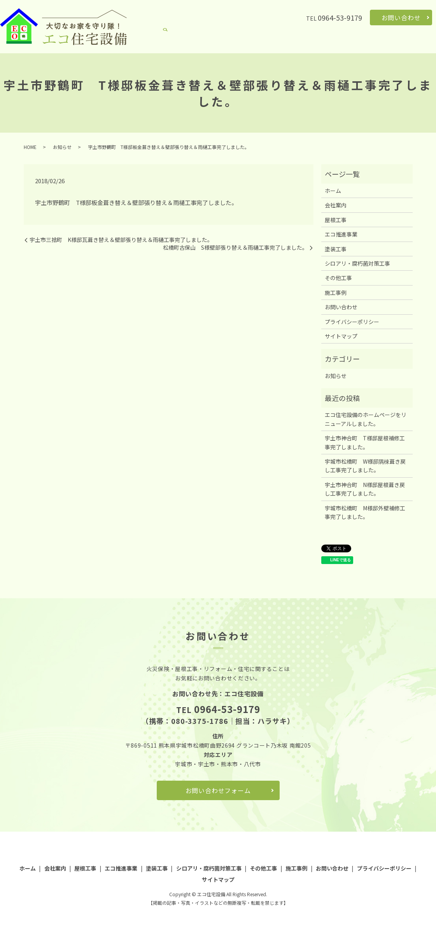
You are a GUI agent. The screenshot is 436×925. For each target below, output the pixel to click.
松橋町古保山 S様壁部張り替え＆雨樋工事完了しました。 (235, 247)
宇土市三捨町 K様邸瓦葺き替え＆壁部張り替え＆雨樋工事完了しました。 (121, 240)
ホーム (155, 41)
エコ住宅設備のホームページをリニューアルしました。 (365, 419)
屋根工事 (209, 41)
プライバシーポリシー (352, 322)
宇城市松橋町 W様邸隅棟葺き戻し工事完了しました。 (365, 465)
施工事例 (410, 41)
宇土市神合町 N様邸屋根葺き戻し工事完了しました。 (365, 489)
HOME (30, 147)
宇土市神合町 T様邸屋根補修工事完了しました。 (365, 442)
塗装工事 (276, 41)
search (430, 41)
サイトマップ (341, 336)
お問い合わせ (401, 17)
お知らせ (62, 147)
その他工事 (379, 41)
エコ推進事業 (242, 41)
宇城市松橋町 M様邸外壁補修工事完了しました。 (365, 512)
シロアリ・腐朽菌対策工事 (326, 41)
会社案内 (180, 41)
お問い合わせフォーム (218, 790)
